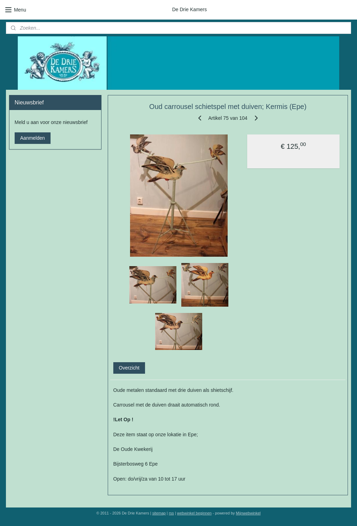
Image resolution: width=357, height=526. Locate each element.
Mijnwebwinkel (248, 513)
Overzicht (129, 367)
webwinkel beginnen (194, 513)
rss (171, 513)
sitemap (159, 513)
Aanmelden (32, 138)
